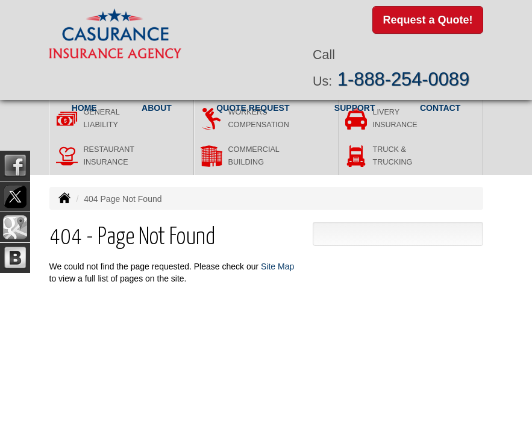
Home (84, 108)
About (157, 108)
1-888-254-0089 (403, 79)
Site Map (277, 266)
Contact (440, 108)
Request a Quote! (427, 20)
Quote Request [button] (252, 108)
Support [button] (354, 108)
